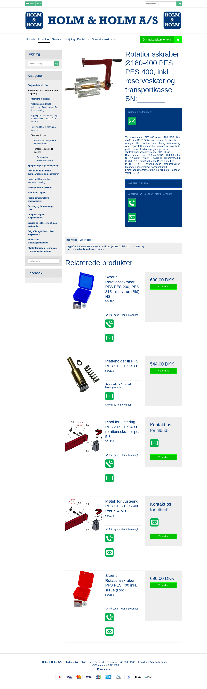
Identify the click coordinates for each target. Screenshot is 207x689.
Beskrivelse (71, 240)
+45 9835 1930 (127, 662)
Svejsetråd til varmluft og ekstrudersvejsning (39, 180)
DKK (39, 4)
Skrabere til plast (38, 135)
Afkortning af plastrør (40, 99)
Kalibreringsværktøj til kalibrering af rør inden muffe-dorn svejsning (44, 107)
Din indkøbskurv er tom (162, 39)
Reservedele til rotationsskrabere (45, 159)
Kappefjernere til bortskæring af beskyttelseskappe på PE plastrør (44, 118)
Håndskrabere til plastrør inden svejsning (45, 142)
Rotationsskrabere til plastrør (43, 150)
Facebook (103, 669)
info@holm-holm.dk (156, 662)
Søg (179, 4)
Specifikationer (86, 240)
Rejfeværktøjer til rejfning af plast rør (43, 128)
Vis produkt (163, 287)
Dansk (30, 4)
